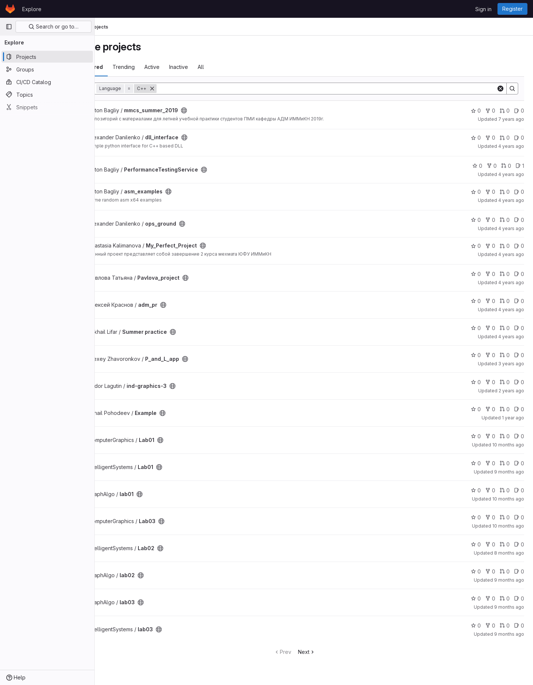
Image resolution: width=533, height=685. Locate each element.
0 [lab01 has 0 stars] (476, 490)
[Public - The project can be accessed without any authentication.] (223, 110)
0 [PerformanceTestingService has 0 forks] (492, 166)
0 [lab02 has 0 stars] (476, 571)
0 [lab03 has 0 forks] (490, 598)
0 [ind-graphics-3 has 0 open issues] (519, 382)
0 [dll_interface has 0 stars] (476, 137)
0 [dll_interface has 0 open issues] (519, 137)
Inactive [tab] (217, 67)
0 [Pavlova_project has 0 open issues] (519, 274)
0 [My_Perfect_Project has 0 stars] (476, 246)
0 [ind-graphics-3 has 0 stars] (476, 382)
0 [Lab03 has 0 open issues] (519, 517)
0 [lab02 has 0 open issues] (519, 571)
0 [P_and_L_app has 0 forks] (490, 355)
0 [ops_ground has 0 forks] (490, 220)
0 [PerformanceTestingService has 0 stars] (477, 166)
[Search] (346, 88)
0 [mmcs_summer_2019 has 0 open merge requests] (505, 110)
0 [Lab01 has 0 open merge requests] (505, 436)
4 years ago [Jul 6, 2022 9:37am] (511, 282)
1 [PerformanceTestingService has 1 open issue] (520, 166)
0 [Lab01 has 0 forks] (490, 436)
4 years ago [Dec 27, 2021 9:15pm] (511, 200)
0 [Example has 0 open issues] (519, 409)
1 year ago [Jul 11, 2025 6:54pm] (513, 417)
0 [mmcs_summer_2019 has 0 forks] (490, 110)
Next (326, 652)
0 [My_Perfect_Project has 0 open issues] (519, 246)
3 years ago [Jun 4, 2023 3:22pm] (511, 363)
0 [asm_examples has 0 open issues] (519, 192)
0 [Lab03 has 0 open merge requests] (505, 517)
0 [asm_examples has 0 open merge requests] (505, 192)
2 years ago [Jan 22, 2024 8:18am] (511, 390)
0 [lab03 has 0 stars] (476, 598)
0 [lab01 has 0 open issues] (519, 490)
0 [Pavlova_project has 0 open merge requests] (505, 274)
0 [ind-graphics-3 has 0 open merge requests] (505, 382)
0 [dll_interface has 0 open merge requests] (505, 137)
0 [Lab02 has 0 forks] (490, 544)
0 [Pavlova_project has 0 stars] (476, 274)
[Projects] (47, 57)
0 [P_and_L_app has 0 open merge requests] (505, 355)
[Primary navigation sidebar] (9, 27)
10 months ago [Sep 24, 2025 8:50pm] (508, 499)
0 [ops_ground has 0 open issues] (519, 220)
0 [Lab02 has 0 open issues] (519, 544)
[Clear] (500, 88)
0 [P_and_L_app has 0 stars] (476, 355)
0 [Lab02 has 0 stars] (476, 544)
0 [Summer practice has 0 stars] (476, 328)
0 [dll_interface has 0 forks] (490, 137)
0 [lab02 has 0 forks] (490, 571)
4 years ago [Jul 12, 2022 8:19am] (511, 336)
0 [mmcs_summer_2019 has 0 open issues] (519, 110)
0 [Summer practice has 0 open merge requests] (505, 328)
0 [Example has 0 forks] (490, 409)
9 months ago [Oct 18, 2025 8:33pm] (509, 607)
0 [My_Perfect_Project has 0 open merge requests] (505, 246)
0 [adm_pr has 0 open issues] (519, 301)
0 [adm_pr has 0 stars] (476, 301)
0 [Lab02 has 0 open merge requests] (505, 544)
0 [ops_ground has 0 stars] (476, 220)
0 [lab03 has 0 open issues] (519, 598)
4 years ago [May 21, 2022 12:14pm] (511, 228)
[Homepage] (10, 9)
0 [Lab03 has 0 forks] (490, 517)
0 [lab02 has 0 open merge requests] (505, 571)
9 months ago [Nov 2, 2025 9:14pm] (509, 472)
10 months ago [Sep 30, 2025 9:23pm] (508, 526)
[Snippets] (47, 107)
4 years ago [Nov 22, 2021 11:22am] (511, 174)
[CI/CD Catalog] (47, 82)
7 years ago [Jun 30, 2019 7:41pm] (511, 119)
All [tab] (240, 67)
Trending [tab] (162, 67)
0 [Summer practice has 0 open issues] (519, 328)
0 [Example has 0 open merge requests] (505, 409)
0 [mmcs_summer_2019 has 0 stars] (476, 110)
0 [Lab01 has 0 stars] (476, 436)
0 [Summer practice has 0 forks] (490, 328)
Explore (31, 9)
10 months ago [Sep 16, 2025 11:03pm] (508, 445)
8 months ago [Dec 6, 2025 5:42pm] (509, 553)
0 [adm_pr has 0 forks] (490, 301)
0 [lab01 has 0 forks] (490, 490)
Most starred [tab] (125, 67)
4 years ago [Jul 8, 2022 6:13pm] (511, 254)
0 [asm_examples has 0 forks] (490, 192)
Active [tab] (190, 67)
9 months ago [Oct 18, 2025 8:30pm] (509, 580)
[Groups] (47, 69)
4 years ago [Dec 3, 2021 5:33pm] (511, 146)
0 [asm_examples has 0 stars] (476, 192)
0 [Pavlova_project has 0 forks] (490, 274)
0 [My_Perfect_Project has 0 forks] (490, 246)
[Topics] (47, 94)
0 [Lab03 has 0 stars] (476, 517)
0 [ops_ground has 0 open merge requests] (505, 220)
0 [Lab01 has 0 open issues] (519, 436)
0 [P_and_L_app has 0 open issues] (519, 355)
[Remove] (191, 88)
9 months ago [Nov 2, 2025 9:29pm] (509, 634)
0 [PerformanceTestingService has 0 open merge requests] (506, 166)
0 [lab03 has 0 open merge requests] (505, 598)
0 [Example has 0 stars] (476, 409)
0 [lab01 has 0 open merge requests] (505, 490)
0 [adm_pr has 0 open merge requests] (505, 301)
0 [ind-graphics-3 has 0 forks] (490, 382)
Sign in (483, 9)
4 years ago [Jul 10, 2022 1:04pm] (511, 309)
